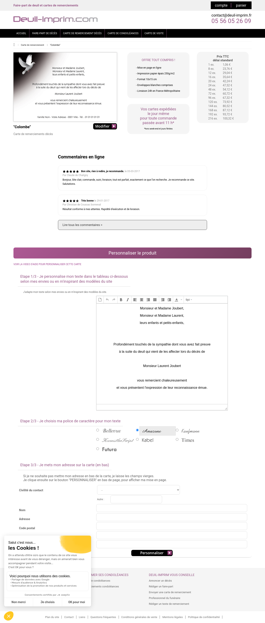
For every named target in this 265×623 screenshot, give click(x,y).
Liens (82, 617)
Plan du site (52, 617)
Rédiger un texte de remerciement (169, 603)
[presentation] (100, 300)
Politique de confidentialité (204, 617)
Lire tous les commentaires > (82, 225)
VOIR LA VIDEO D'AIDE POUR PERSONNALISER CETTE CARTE (47, 264)
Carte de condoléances (96, 580)
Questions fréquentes (103, 617)
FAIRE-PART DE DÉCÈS (44, 33)
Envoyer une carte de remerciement (170, 592)
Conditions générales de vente (139, 617)
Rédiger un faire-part (161, 586)
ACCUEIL (21, 33)
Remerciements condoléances (101, 586)
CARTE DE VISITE (154, 33)
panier (241, 5)
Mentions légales (172, 617)
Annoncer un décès (160, 580)
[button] (100, 300)
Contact (68, 617)
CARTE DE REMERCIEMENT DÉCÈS (82, 33)
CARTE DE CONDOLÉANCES (123, 33)
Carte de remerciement (32, 45)
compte (221, 5)
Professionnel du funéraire (164, 598)
